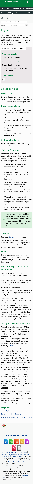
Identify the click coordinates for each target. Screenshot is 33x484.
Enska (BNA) (7, 12)
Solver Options (14, 237)
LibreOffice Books (16, 435)
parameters (13, 345)
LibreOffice (6, 8)
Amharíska (19, 12)
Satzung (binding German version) (12, 456)
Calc (22, 8)
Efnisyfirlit (5, 18)
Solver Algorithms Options (11, 414)
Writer (16, 8)
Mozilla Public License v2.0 (17, 462)
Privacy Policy (22, 452)
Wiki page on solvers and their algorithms (16, 417)
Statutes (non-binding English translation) (15, 454)
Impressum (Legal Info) (9, 452)
